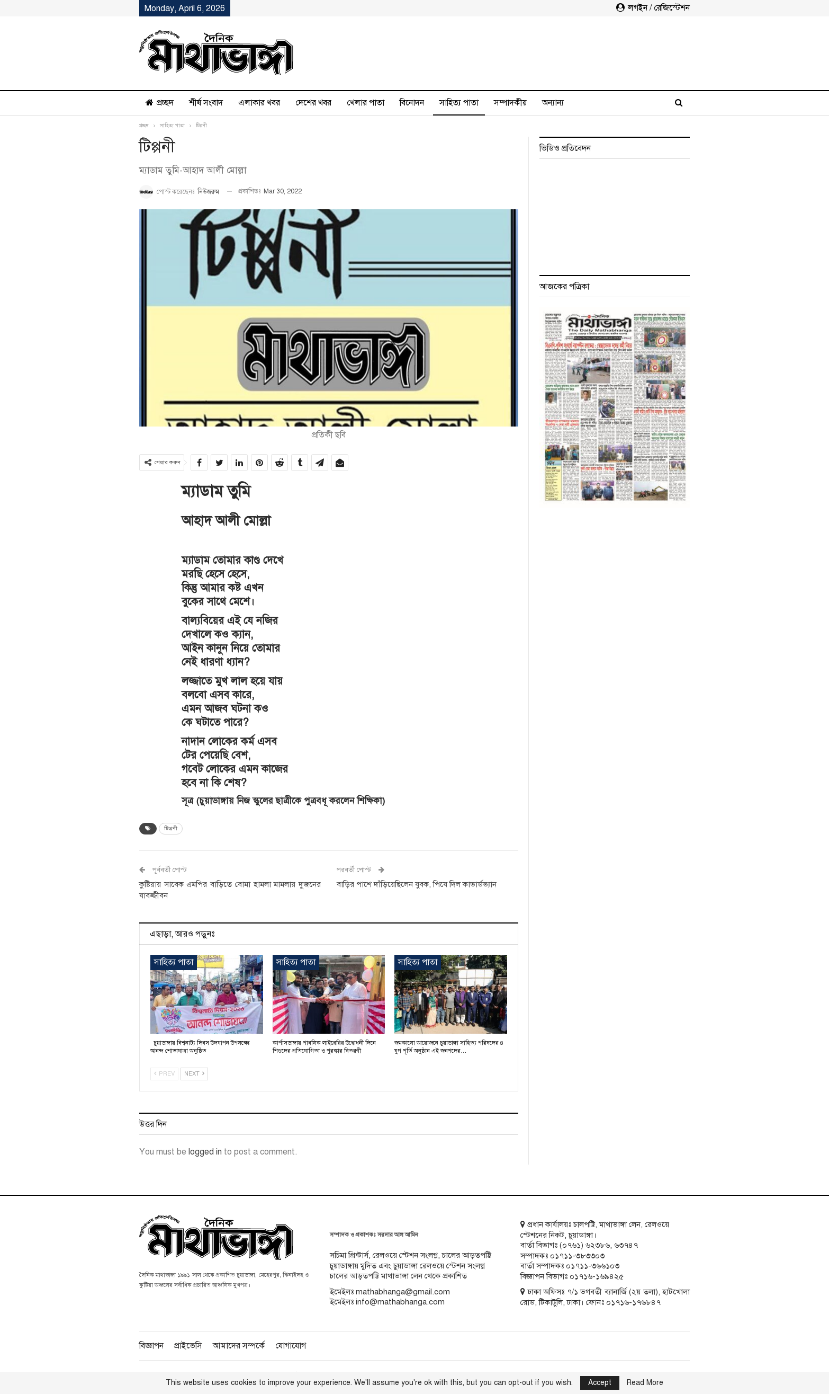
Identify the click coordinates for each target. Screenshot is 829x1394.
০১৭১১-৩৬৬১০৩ (592, 1266)
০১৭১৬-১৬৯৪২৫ (597, 1276)
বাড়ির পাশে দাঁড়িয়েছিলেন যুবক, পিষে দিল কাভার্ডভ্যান (417, 884)
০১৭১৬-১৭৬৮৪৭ (633, 1302)
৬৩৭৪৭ (626, 1245)
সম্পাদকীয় (510, 102)
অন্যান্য (553, 102)
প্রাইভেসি (188, 1345)
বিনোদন (412, 102)
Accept (599, 1382)
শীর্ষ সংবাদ (206, 102)
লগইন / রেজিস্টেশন (653, 8)
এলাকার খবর (259, 102)
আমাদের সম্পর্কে (239, 1345)
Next (194, 1073)
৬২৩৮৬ (597, 1245)
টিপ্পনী (170, 828)
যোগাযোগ (290, 1345)
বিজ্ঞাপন (151, 1345)
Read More (645, 1383)
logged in (205, 1152)
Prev (164, 1073)
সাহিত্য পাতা (459, 102)
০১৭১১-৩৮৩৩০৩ (577, 1255)
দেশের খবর (313, 102)
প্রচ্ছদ (160, 102)
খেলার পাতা (365, 102)
